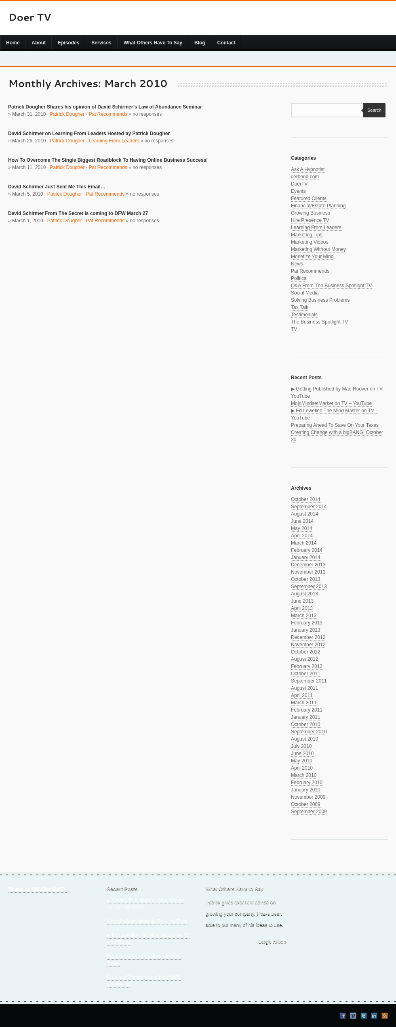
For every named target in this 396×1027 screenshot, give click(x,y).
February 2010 (306, 782)
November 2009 (308, 797)
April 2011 (302, 695)
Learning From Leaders (113, 141)
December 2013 (308, 565)
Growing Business (310, 213)
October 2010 (305, 724)
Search (372, 110)
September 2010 (309, 732)
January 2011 (305, 717)
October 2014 (305, 499)
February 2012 (306, 666)
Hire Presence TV (310, 220)
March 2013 (303, 615)
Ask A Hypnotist (307, 169)
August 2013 (304, 594)
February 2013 (306, 623)
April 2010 (302, 768)
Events (298, 191)
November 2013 (308, 572)
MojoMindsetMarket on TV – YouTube (331, 403)
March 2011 (303, 703)
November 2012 (308, 644)
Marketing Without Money (318, 249)
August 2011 (304, 688)
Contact (226, 43)
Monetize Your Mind (312, 256)
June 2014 (302, 521)
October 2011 (305, 673)
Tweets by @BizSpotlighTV (37, 889)
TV (294, 329)
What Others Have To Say (153, 43)
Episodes (68, 43)
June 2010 (302, 753)
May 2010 (301, 761)
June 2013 (302, 601)
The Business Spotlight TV (319, 322)
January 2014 (305, 557)
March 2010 (303, 775)
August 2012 (304, 659)
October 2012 (305, 652)
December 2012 (308, 637)
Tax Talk (299, 307)
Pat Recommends (107, 114)
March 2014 (303, 543)
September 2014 (309, 506)
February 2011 (306, 710)
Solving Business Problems (320, 300)
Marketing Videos (310, 242)
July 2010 (301, 746)
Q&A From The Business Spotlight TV (331, 285)
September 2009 (309, 811)
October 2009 (305, 804)
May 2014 (301, 528)
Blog (199, 43)
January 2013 (305, 630)
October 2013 (305, 579)
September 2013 (309, 586)
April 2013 (302, 608)
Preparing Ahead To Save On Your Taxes (335, 425)
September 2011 (309, 681)
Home (12, 43)
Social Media (305, 293)
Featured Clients (308, 198)
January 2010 (305, 790)
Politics (298, 278)
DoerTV (299, 184)
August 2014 (304, 514)
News (297, 264)
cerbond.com (305, 177)
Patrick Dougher (67, 114)
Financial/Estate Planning (318, 206)
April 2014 (302, 536)
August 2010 (304, 739)
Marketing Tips (306, 235)
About (39, 43)
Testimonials (304, 314)
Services (101, 43)
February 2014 (306, 550)
